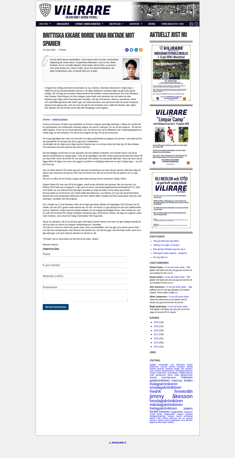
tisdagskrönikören (164, 384)
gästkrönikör (187, 375)
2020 (156, 322)
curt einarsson (178, 364)
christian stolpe (173, 369)
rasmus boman (168, 366)
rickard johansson (159, 373)
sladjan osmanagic (160, 364)
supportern (177, 411)
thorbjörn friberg (185, 366)
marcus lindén (182, 380)
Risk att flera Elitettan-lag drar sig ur (169, 249)
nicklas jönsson (157, 369)
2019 (156, 326)
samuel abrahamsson (164, 371)
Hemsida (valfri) (53, 276)
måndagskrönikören (166, 405)
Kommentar (50, 287)
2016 (156, 338)
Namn (46, 254)
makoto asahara (60, 119)
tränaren (165, 411)
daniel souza (164, 420)
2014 (156, 347)
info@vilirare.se (119, 442)
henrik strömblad (184, 416)
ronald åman (157, 414)
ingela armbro (156, 422)
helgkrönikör (170, 414)
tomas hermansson (165, 377)
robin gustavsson (159, 375)
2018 (156, 330)
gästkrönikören (160, 380)
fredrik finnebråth (171, 391)
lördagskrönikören (159, 416)
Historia (151, 24)
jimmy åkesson (171, 396)
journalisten (173, 373)
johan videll (174, 375)
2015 (156, 342)
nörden (172, 416)
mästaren (187, 377)
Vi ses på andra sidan (175, 267)
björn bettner (168, 422)
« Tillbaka (62, 50)
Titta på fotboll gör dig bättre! (166, 241)
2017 (156, 334)
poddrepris (175, 420)
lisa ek (182, 418)
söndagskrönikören (184, 371)
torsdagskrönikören (166, 401)
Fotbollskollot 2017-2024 (172, 24)
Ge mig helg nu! (160, 257)
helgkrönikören (186, 373)
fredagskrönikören (167, 408)
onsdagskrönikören (165, 387)
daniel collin (156, 418)
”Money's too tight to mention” (166, 245)
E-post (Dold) (51, 265)
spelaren (188, 412)
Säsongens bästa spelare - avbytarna (170, 253)
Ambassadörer (63, 24)
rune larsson (187, 420)
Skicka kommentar (55, 307)
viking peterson (170, 418)
